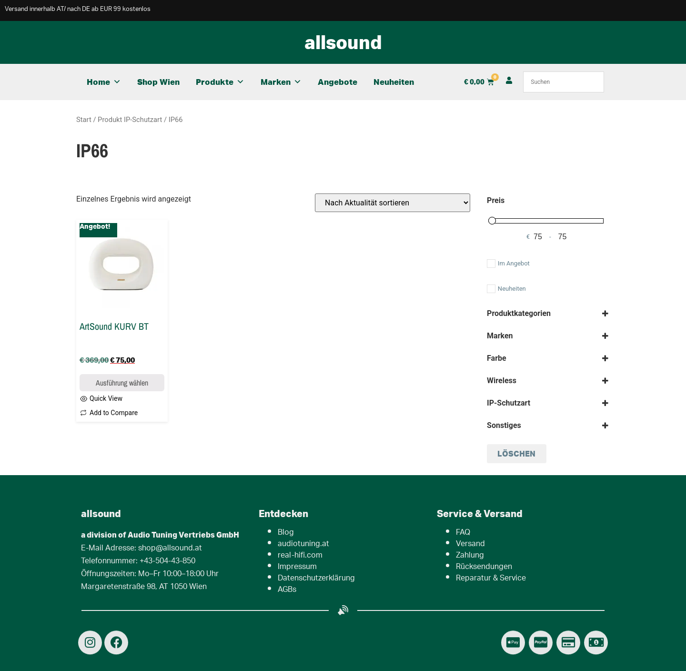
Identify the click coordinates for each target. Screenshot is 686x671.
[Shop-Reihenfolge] (392, 202)
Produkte (220, 82)
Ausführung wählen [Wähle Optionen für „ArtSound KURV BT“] (122, 382)
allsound (343, 42)
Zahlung (470, 556)
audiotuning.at (303, 544)
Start (83, 119)
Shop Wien (158, 82)
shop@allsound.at (170, 548)
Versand (470, 544)
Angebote (337, 82)
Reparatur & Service (491, 578)
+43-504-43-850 (167, 561)
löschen (516, 453)
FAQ (463, 533)
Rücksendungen (484, 567)
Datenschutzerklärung (316, 578)
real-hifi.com (300, 556)
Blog (286, 533)
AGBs (287, 590)
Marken (281, 82)
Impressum (297, 567)
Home (104, 82)
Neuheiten (393, 82)
